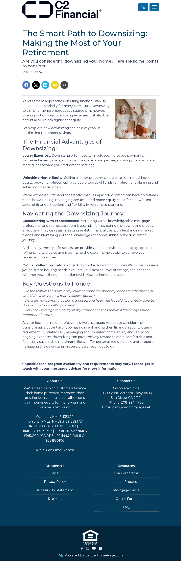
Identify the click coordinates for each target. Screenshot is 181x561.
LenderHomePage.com (104, 555)
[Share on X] (36, 85)
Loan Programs (126, 473)
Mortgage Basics (126, 490)
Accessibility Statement (55, 490)
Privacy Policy (55, 482)
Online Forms (126, 499)
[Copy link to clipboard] (64, 85)
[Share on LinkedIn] (45, 85)
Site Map (55, 499)
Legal (55, 473)
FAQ (126, 507)
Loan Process (126, 482)
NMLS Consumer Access (55, 450)
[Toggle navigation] (154, 7)
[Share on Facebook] (26, 85)
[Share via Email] (55, 85)
